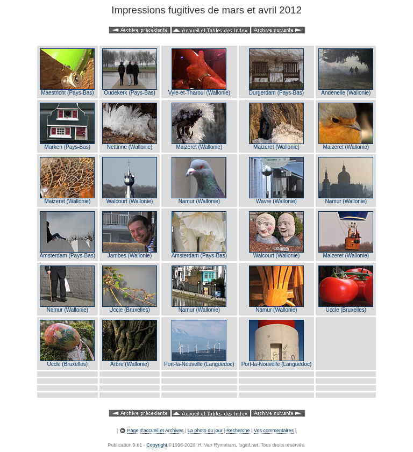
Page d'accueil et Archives (155, 430)
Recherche (238, 430)
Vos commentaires (274, 430)
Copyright (156, 445)
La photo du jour (205, 430)
